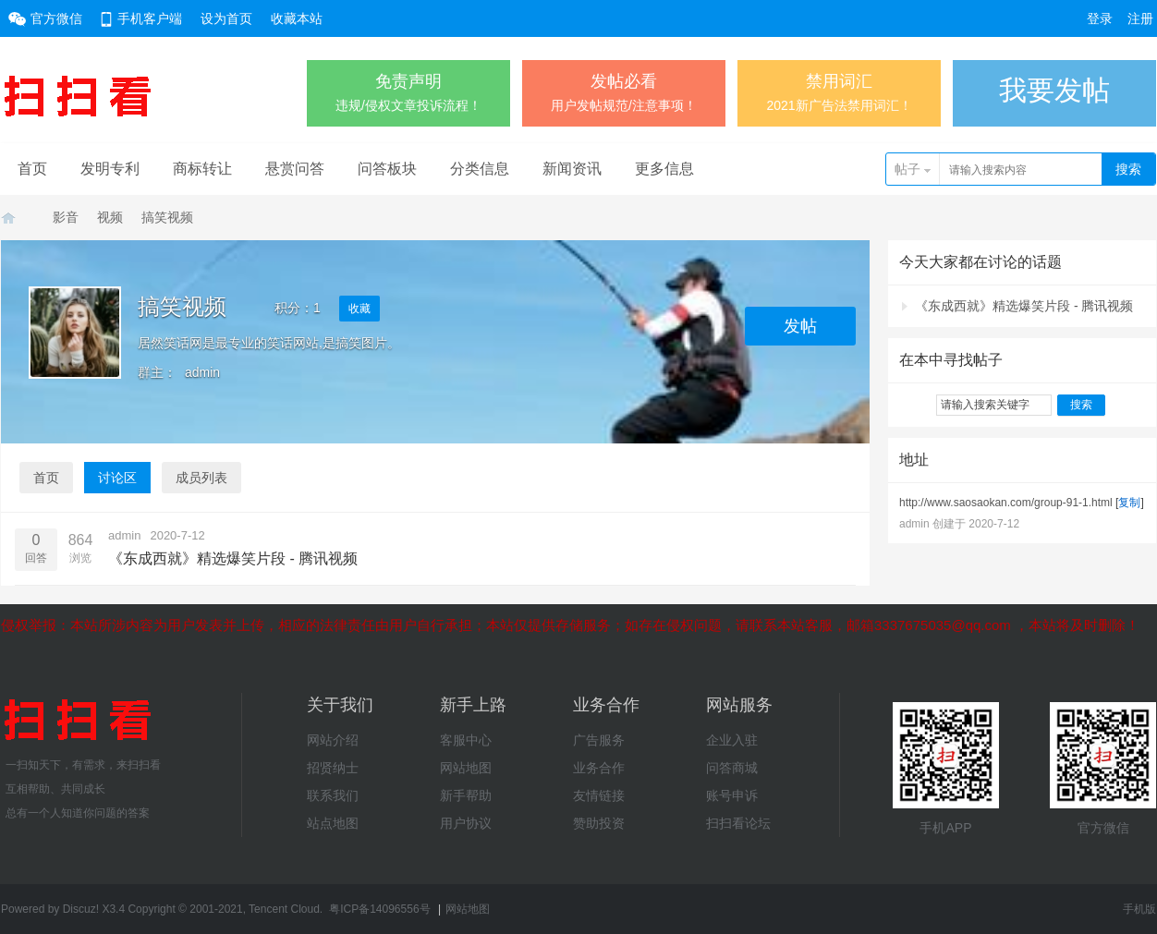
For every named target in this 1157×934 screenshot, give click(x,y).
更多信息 (664, 168)
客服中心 (466, 740)
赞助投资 (599, 823)
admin (202, 372)
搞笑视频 (167, 217)
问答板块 (387, 168)
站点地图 (333, 823)
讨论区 (117, 477)
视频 (110, 217)
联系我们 (333, 795)
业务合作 (599, 767)
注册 (1140, 18)
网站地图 (466, 767)
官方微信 (56, 18)
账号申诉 (732, 795)
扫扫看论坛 (738, 823)
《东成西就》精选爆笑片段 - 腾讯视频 (1024, 305)
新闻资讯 (572, 168)
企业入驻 (732, 740)
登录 (1100, 18)
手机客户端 (149, 18)
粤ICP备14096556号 (379, 909)
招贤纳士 (333, 767)
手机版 (1139, 909)
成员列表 (201, 477)
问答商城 (732, 767)
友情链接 (599, 795)
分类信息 (479, 168)
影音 (66, 217)
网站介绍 (333, 740)
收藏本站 (297, 18)
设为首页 (226, 18)
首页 (32, 168)
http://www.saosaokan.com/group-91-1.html (1006, 502)
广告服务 (599, 740)
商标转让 (202, 168)
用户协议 (466, 823)
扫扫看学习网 (8, 217)
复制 (1129, 502)
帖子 (907, 169)
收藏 (359, 308)
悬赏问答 (294, 168)
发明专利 (110, 168)
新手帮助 (466, 795)
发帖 (800, 326)
